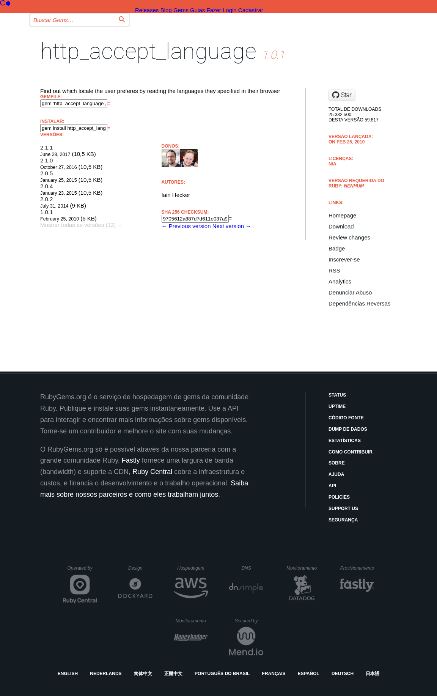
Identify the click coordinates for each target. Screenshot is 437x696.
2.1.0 (46, 160)
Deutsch (343, 673)
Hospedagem (192, 568)
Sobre (337, 463)
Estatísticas (345, 440)
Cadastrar (250, 10)
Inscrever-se (344, 259)
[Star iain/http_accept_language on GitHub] (342, 95)
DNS (252, 568)
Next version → (232, 226)
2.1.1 (46, 147)
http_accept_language (148, 51)
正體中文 (173, 673)
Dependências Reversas (359, 303)
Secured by (249, 621)
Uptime (337, 406)
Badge (337, 248)
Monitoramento (302, 568)
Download (341, 226)
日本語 (372, 673)
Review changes (349, 237)
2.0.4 (46, 186)
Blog (166, 10)
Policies (339, 497)
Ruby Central (152, 472)
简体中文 (143, 673)
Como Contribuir (351, 452)
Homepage (342, 215)
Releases (147, 10)
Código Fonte (346, 417)
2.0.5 (46, 173)
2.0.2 (46, 199)
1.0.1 (46, 212)
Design (140, 568)
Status (337, 395)
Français (274, 673)
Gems (181, 10)
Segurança (343, 520)
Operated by (82, 570)
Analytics (340, 281)
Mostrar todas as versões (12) (78, 225)
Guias (197, 10)
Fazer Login (221, 10)
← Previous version (186, 226)
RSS (334, 270)
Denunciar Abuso (350, 292)
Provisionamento (357, 568)
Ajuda (336, 474)
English (68, 673)
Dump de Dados (348, 429)
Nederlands (105, 673)
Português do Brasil (222, 673)
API (332, 485)
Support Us (343, 508)
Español (308, 673)
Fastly (131, 460)
